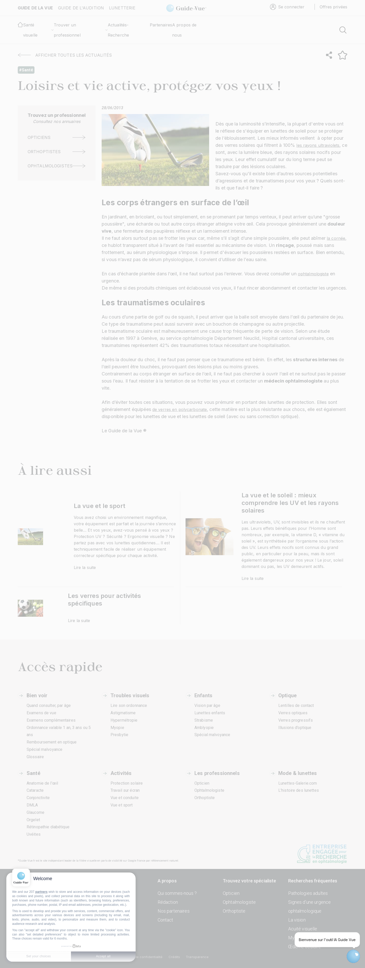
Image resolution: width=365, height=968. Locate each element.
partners (41, 892)
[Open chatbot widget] (353, 956)
